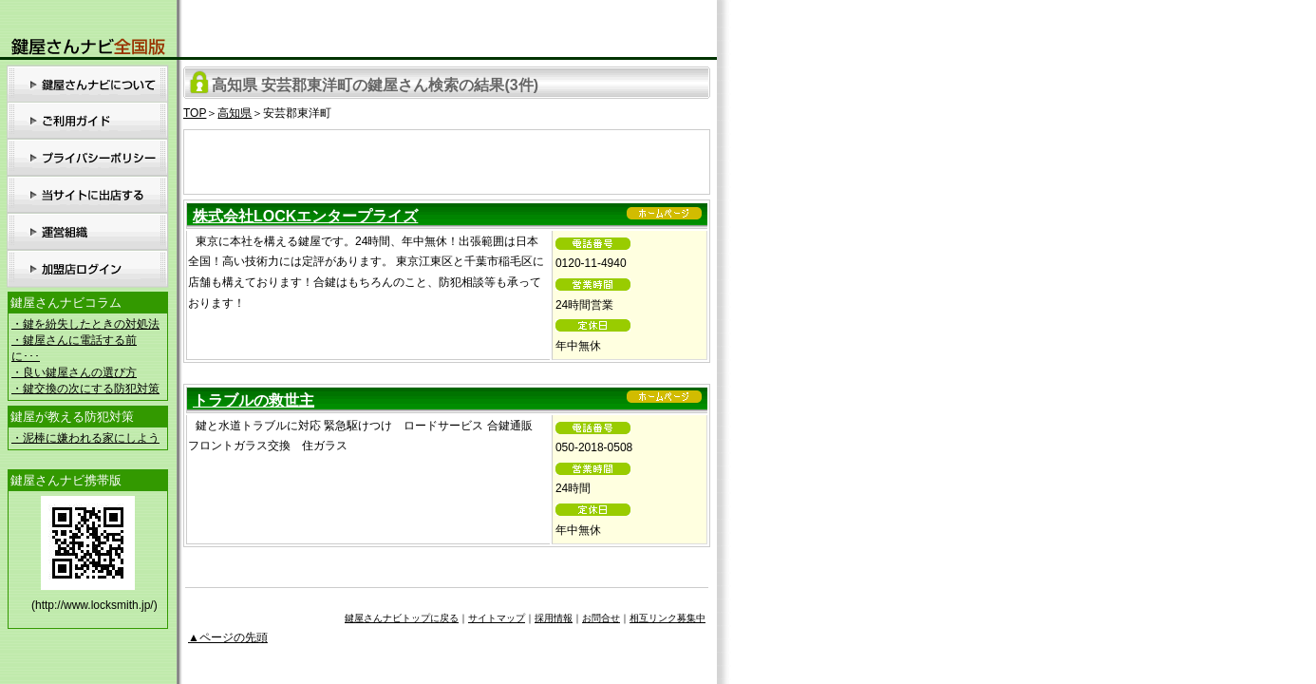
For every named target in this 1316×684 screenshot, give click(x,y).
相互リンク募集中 (667, 618)
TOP (194, 113)
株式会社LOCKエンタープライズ (305, 216)
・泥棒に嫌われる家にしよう (85, 438)
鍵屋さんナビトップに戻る (402, 618)
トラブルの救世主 (253, 400)
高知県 (234, 113)
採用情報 (554, 618)
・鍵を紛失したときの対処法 (85, 324)
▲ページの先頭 (228, 637)
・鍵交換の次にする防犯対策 (85, 388)
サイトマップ (496, 618)
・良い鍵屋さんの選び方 (74, 372)
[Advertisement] (447, 158)
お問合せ (601, 618)
